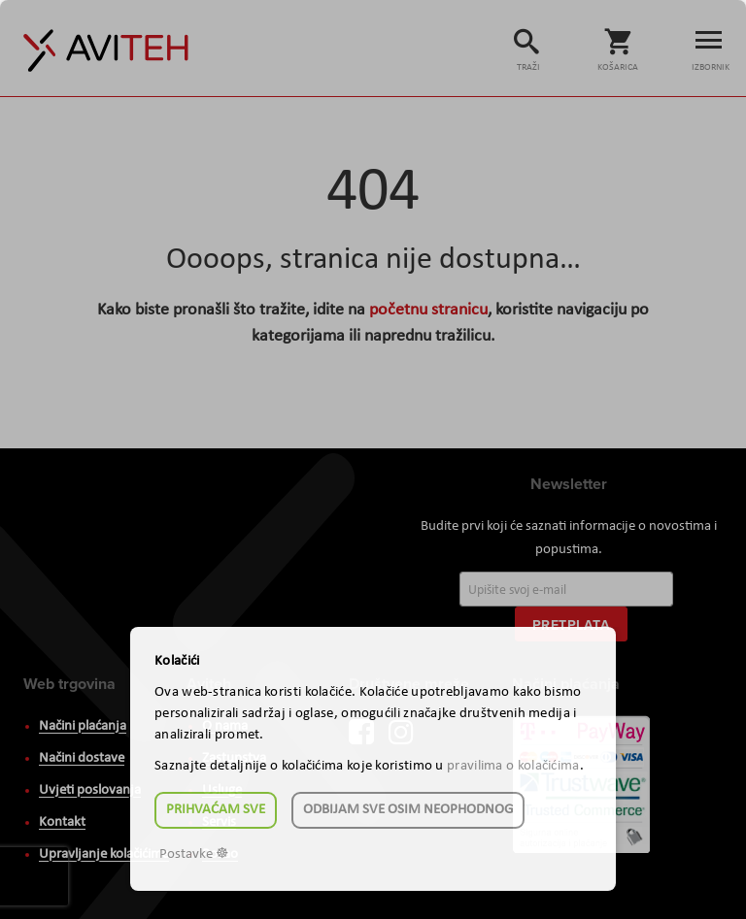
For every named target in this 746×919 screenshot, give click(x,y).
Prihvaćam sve (215, 810)
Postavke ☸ (193, 854)
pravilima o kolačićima (513, 766)
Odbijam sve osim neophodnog (408, 810)
